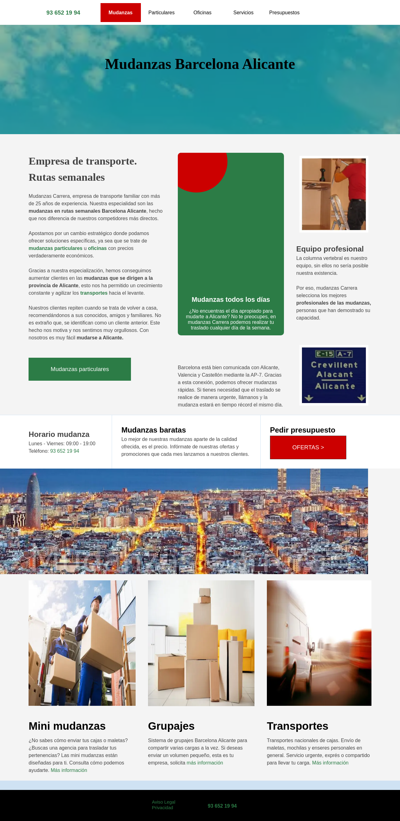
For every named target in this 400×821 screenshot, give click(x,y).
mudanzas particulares (55, 248)
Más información (69, 770)
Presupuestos (284, 12)
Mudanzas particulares (80, 369)
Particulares (161, 12)
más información (205, 762)
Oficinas (203, 12)
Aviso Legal (164, 802)
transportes (93, 293)
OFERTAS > (308, 447)
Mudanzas (121, 12)
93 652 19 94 (63, 12)
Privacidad (162, 807)
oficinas (97, 248)
